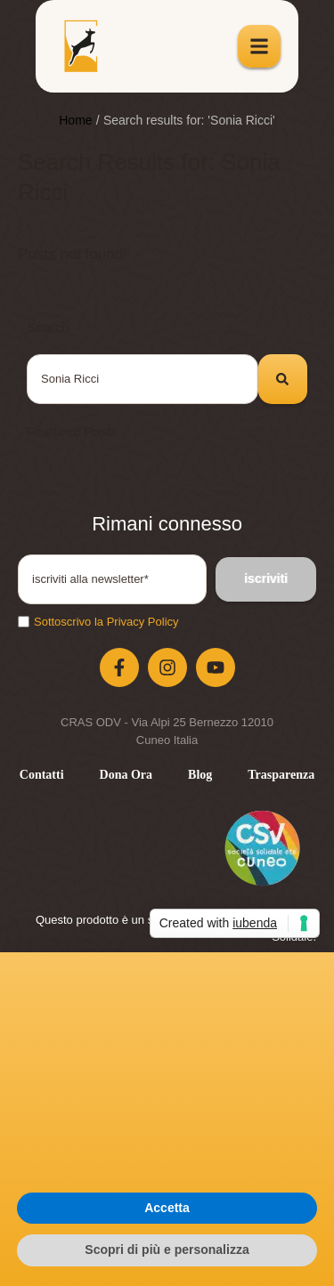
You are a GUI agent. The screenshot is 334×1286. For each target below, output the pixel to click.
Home (75, 120)
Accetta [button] (167, 1208)
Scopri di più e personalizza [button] (166, 1249)
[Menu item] (42, 775)
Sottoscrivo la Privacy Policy (106, 621)
